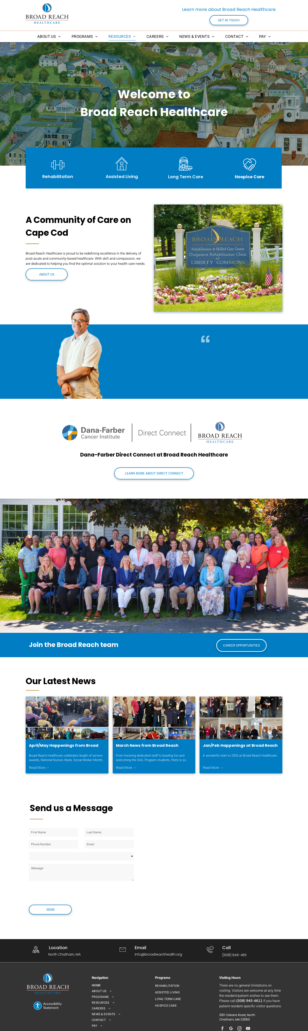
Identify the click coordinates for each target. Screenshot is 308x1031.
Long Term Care (185, 177)
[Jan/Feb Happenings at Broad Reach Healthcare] (241, 718)
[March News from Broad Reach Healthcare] (154, 718)
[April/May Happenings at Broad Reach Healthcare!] (67, 718)
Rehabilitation (57, 177)
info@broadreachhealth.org (158, 954)
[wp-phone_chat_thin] (210, 953)
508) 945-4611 (235, 955)
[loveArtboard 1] (249, 172)
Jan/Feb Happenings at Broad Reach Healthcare (240, 745)
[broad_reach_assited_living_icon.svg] (121, 170)
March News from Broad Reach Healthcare (147, 745)
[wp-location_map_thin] (36, 953)
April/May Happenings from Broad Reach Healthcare (63, 745)
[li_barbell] (57, 172)
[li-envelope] (122, 953)
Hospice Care (249, 177)
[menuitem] (49, 36)
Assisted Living (122, 177)
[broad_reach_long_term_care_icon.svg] (185, 171)
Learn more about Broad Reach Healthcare (229, 9)
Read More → (39, 767)
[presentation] (61, 892)
